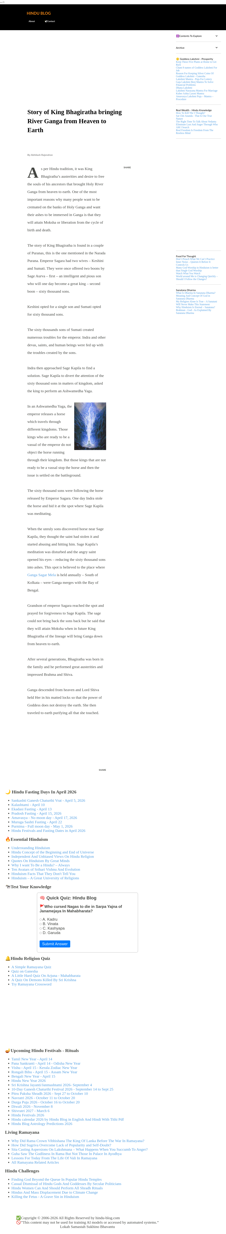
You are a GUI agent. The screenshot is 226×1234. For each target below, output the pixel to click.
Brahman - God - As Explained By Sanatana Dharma (193, 311)
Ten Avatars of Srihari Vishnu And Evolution (45, 869)
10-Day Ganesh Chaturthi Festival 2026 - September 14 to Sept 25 (62, 1089)
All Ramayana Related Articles (35, 1162)
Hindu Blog (39, 13)
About (30, 21)
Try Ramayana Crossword (31, 984)
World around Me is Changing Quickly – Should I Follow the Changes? (197, 277)
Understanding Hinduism (30, 848)
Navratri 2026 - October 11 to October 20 (43, 1098)
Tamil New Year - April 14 (31, 1059)
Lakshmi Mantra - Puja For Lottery (194, 79)
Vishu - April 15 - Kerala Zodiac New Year (44, 1068)
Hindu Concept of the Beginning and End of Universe (52, 852)
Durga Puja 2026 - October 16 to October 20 (45, 1102)
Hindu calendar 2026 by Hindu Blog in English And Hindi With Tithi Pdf (67, 1119)
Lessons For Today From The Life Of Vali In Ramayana (54, 1158)
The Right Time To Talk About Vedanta (196, 121)
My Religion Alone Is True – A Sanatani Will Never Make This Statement (196, 303)
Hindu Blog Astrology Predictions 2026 (41, 1124)
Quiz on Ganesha (24, 971)
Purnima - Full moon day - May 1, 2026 (42, 826)
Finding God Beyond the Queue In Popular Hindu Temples (56, 1179)
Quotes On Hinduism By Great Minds (40, 861)
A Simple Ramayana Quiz (31, 967)
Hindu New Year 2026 (28, 1081)
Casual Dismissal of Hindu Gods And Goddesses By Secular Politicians (66, 1184)
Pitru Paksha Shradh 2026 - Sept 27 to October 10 (49, 1093)
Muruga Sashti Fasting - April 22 (36, 822)
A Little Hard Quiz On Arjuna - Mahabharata (46, 975)
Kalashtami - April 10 (28, 805)
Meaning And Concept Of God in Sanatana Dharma (193, 297)
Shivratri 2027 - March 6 (30, 1111)
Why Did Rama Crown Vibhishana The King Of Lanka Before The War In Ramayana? (77, 1141)
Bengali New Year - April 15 (33, 1076)
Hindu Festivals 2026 (27, 1115)
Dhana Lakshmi (184, 87)
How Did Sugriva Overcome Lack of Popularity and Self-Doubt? (61, 1145)
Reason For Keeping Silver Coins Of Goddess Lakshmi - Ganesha (195, 75)
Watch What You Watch (188, 273)
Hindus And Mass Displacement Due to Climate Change (54, 1192)
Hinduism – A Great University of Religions (45, 878)
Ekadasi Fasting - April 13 (31, 809)
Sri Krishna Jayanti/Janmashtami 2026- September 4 (51, 1085)
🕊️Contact (47, 21)
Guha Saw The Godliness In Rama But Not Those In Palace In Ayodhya (66, 1154)
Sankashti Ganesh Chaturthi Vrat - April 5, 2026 (48, 800)
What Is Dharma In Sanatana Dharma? (195, 292)
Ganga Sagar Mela (41, 575)
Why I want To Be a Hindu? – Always (40, 865)
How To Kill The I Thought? (190, 113)
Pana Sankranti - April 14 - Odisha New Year (46, 1063)
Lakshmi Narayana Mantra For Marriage (197, 90)
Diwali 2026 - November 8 (32, 1106)
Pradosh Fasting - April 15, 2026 (36, 813)
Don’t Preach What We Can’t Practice (195, 259)
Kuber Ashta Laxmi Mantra (190, 93)
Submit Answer (55, 944)
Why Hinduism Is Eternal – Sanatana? (195, 307)
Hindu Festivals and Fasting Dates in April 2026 (48, 831)
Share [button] (127, 167)
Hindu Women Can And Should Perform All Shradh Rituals (57, 1188)
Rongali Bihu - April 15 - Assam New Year (44, 1072)
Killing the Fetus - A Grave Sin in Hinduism (45, 1197)
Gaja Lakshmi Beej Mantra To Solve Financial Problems (195, 83)
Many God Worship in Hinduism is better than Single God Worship (197, 269)
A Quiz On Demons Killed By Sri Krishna (43, 980)
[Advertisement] (87, 56)
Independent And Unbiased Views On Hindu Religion (52, 856)
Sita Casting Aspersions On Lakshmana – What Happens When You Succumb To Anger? (79, 1149)
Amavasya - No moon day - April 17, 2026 (44, 818)
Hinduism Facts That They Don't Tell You (43, 874)
